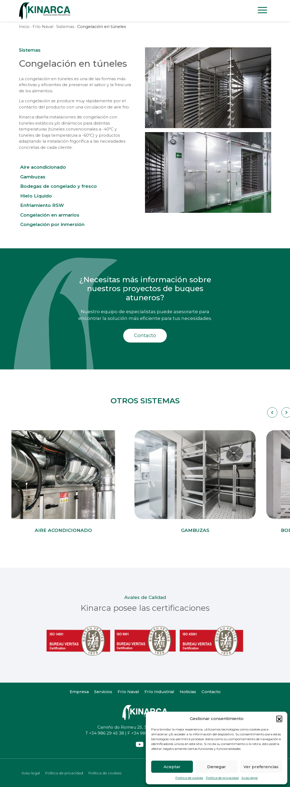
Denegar (216, 766)
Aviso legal (249, 778)
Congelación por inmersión (52, 224)
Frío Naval (43, 26)
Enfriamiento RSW (42, 205)
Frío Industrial (159, 691)
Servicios (103, 691)
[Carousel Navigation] (272, 412)
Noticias (188, 691)
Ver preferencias (260, 766)
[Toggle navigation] (262, 11)
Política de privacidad (222, 778)
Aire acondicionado (43, 167)
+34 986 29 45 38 (106, 733)
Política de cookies (189, 778)
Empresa (79, 691)
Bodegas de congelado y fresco (58, 186)
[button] (279, 718)
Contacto (145, 335)
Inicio (24, 26)
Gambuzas (32, 176)
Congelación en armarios (49, 215)
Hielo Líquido (36, 196)
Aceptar (172, 766)
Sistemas (65, 26)
